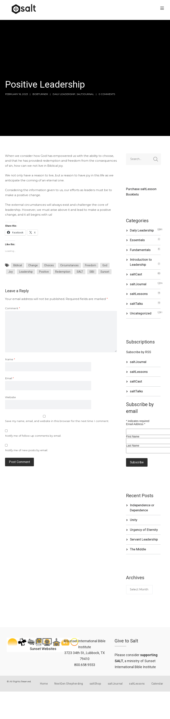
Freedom (90, 265)
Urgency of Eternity (144, 530)
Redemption (62, 271)
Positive (44, 271)
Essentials (137, 240)
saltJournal (85, 94)
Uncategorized (140, 313)
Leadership (26, 271)
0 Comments (107, 94)
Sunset (104, 271)
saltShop (95, 683)
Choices (49, 265)
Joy (10, 271)
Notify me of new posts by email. (26, 450)
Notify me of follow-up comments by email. (33, 435)
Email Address (135, 424)
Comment (12, 308)
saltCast (136, 274)
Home (44, 683)
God (104, 265)
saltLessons (139, 294)
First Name (132, 436)
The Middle (138, 549)
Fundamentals (140, 250)
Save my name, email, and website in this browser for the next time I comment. (57, 421)
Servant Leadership (144, 539)
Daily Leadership (64, 94)
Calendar (157, 683)
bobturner (40, 94)
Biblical (17, 265)
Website (10, 397)
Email (9, 378)
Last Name (132, 445)
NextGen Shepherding (68, 683)
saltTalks (136, 304)
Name (10, 359)
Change (33, 265)
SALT (80, 271)
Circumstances (69, 265)
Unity (133, 520)
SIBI (91, 271)
